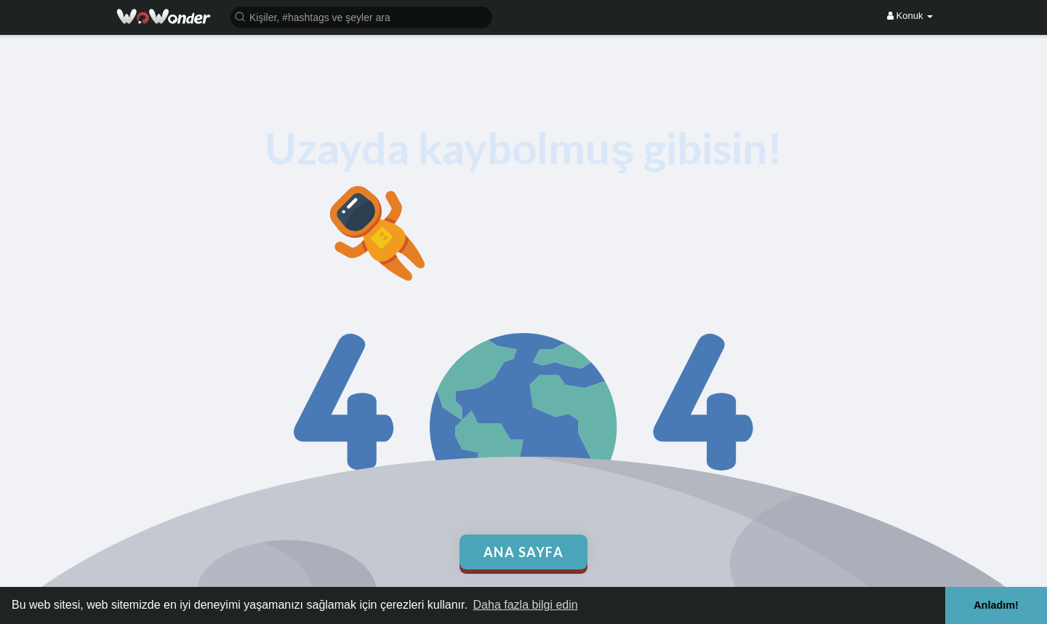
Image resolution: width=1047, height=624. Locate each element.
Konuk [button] (910, 15)
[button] (361, 16)
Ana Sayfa (524, 552)
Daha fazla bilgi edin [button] (525, 605)
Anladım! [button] (996, 605)
